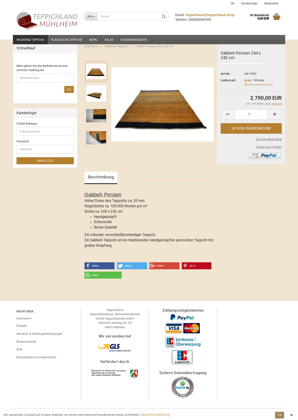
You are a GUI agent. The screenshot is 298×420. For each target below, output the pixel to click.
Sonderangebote (133, 39)
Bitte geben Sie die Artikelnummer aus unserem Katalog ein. (42, 68)
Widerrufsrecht (26, 341)
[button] (100, 265)
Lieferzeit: (228, 80)
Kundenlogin (249, 3)
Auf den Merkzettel (269, 139)
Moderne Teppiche (30, 39)
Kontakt (21, 326)
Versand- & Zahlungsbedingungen (39, 333)
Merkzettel (271, 3)
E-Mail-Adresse (27, 123)
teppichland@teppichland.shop (210, 15)
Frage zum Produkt (269, 147)
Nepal (93, 39)
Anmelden (45, 160)
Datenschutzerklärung (154, 415)
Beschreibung (101, 176)
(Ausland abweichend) (258, 84)
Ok (280, 415)
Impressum (23, 318)
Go (69, 89)
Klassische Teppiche (66, 39)
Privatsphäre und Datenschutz (36, 357)
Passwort (23, 141)
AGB (19, 349)
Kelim (109, 39)
